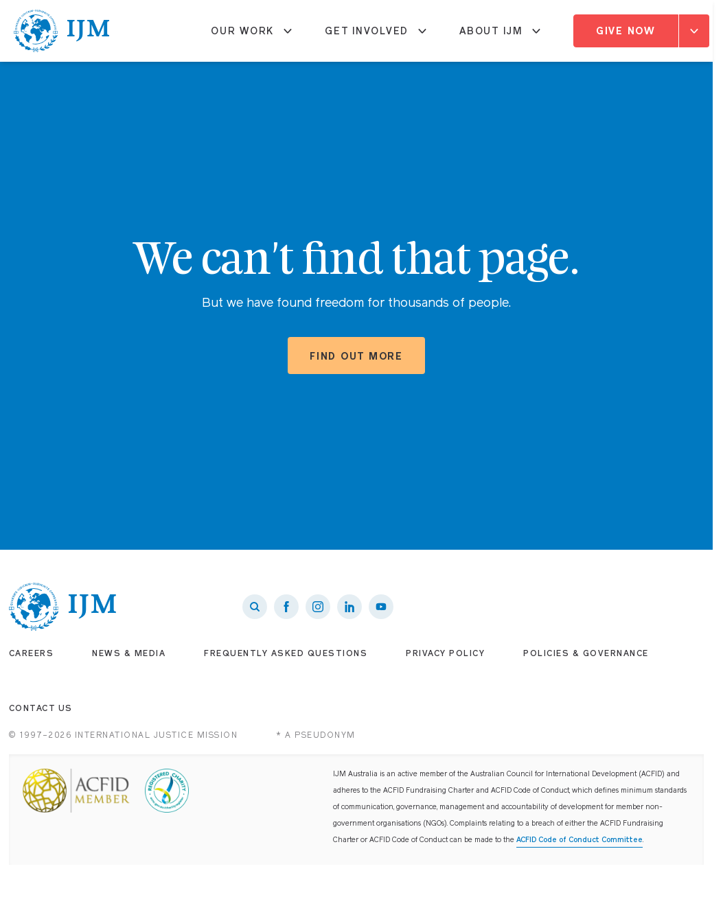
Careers (31, 653)
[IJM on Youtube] (381, 606)
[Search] (254, 606)
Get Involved (375, 36)
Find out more (356, 356)
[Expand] (694, 30)
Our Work (251, 36)
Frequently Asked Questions (285, 653)
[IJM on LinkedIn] (349, 606)
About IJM (499, 36)
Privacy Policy (445, 653)
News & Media (128, 653)
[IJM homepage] (62, 31)
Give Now (626, 30)
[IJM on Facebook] (286, 606)
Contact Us (41, 708)
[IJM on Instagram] (318, 606)
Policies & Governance (586, 653)
